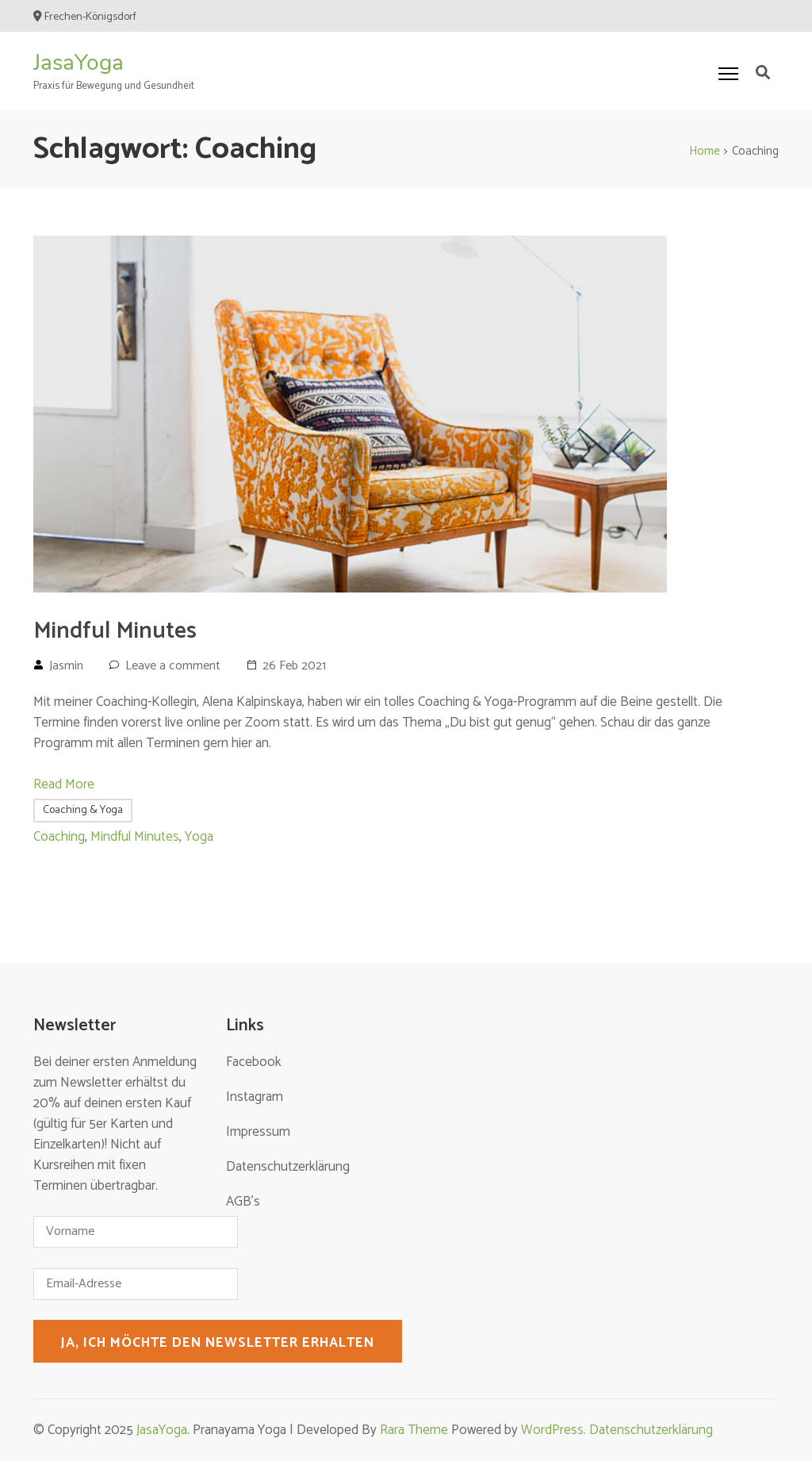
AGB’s (243, 1202)
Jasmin (66, 666)
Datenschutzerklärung (288, 1167)
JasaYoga (78, 63)
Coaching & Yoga (83, 810)
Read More (63, 784)
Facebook (254, 1062)
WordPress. (555, 1430)
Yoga (199, 837)
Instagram (254, 1097)
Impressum (258, 1132)
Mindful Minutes (115, 631)
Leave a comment (172, 666)
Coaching (59, 837)
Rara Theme (414, 1430)
